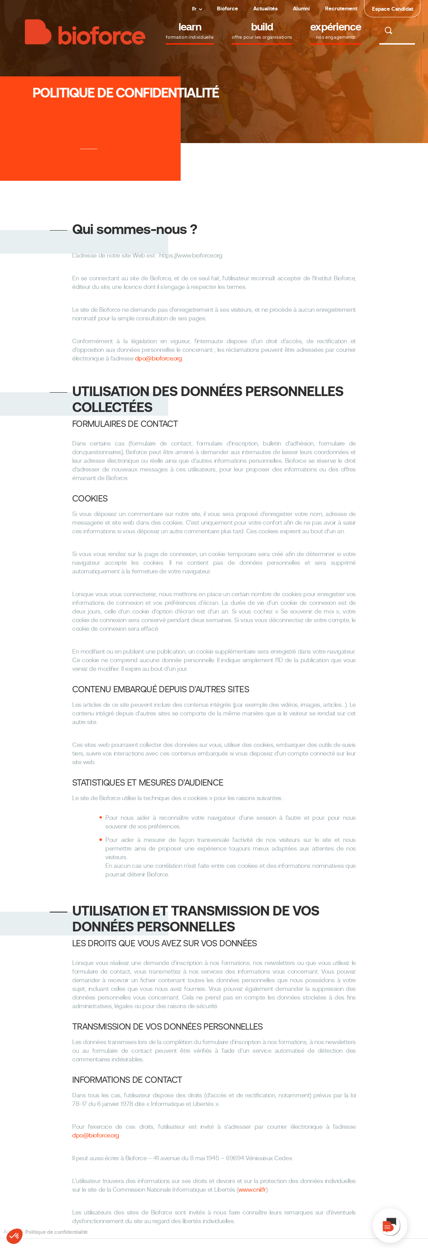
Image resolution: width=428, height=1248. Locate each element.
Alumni (301, 8)
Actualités (265, 8)
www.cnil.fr (252, 1189)
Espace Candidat (392, 9)
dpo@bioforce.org (158, 358)
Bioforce (227, 8)
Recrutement (341, 8)
